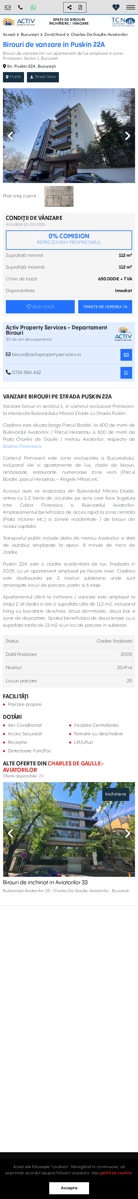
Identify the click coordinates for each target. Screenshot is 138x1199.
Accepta (69, 1188)
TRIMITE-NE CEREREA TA (105, 307)
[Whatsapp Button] (33, 7)
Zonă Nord (54, 35)
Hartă (13, 77)
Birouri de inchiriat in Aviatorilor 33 (45, 882)
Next (127, 136)
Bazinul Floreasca (22, 446)
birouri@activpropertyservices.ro (8, 5)
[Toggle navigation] (130, 7)
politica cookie (116, 1173)
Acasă (9, 35)
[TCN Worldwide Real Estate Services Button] (123, 22)
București (30, 35)
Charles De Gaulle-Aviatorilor (99, 35)
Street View (43, 77)
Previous (10, 136)
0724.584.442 (20, 5)
